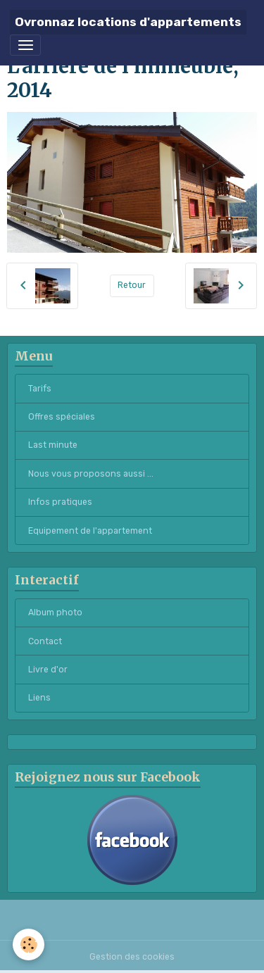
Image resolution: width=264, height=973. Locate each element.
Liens (39, 698)
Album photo (55, 612)
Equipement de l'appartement (90, 531)
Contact (45, 641)
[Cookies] (28, 944)
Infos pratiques (60, 502)
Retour (132, 285)
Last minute (52, 445)
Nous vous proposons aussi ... (90, 474)
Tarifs (39, 389)
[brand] (128, 22)
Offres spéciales (61, 417)
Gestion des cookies (132, 957)
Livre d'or (48, 669)
